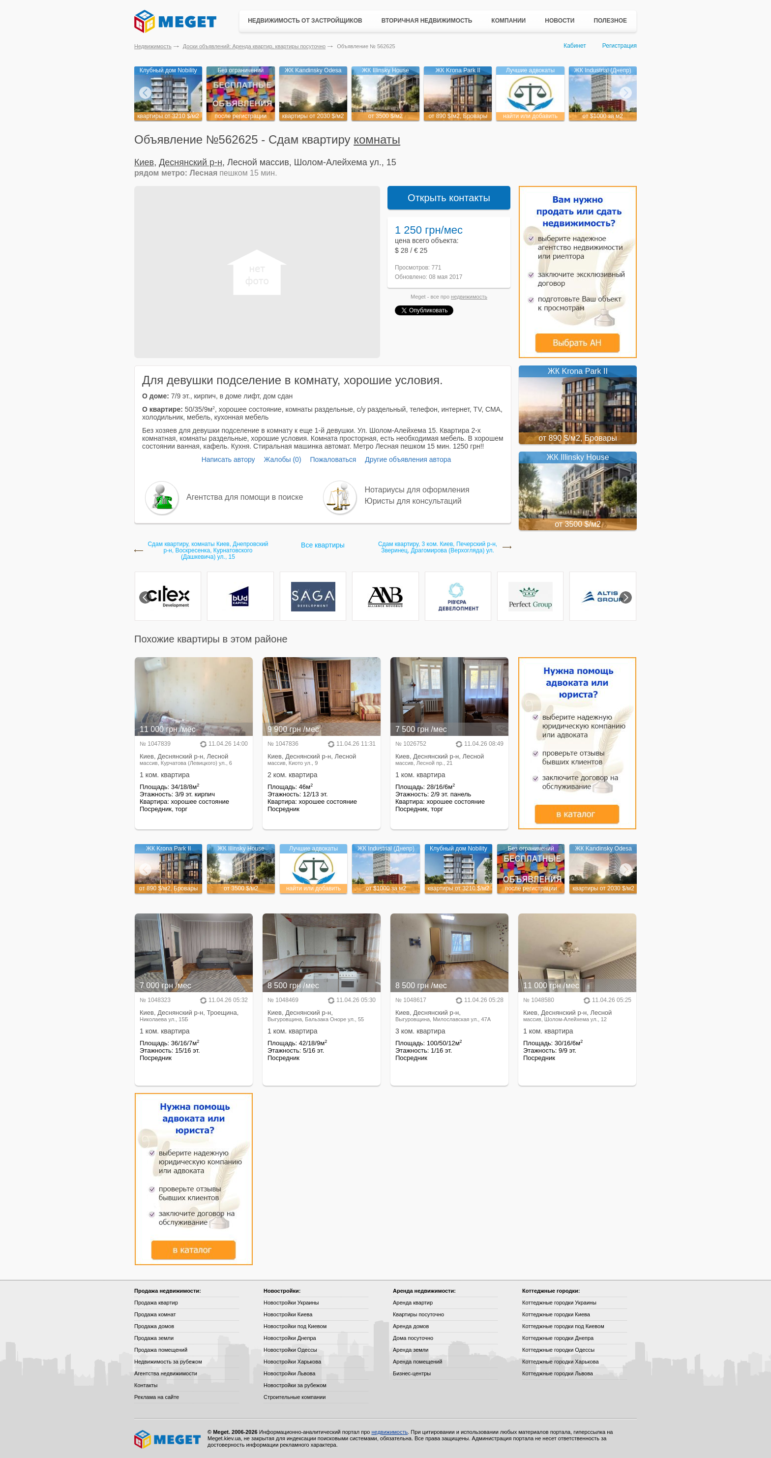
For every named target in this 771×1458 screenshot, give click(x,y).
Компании (508, 20)
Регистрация (619, 45)
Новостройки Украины (291, 1303)
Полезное (610, 20)
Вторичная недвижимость (427, 20)
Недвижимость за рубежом (168, 1362)
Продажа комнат (155, 1314)
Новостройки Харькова (292, 1362)
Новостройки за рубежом (295, 1385)
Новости (559, 20)
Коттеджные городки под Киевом (563, 1326)
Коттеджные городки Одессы (558, 1350)
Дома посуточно (413, 1338)
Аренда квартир (413, 1303)
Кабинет (574, 45)
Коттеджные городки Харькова (560, 1362)
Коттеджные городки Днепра (557, 1338)
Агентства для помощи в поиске (244, 497)
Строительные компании (295, 1397)
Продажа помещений (160, 1350)
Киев (144, 162)
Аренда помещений (417, 1362)
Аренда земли (410, 1350)
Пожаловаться (333, 459)
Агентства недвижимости (165, 1373)
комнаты (377, 139)
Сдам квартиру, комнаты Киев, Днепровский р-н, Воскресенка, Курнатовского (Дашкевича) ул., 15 (208, 550)
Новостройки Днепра (290, 1338)
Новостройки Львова (289, 1373)
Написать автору (228, 459)
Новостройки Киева (288, 1314)
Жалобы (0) (282, 459)
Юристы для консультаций (413, 501)
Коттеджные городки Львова (557, 1373)
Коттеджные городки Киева (556, 1314)
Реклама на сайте (156, 1397)
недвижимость (469, 297)
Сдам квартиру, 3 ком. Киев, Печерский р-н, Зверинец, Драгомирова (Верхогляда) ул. (437, 547)
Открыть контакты (449, 197)
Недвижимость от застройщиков (305, 20)
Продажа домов (154, 1326)
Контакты (146, 1385)
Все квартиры (323, 545)
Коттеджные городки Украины (559, 1303)
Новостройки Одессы (290, 1350)
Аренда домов (411, 1326)
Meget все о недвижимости (168, 1439)
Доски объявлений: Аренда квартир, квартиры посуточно (254, 46)
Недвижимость (153, 46)
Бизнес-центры (412, 1373)
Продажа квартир (156, 1303)
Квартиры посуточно (418, 1314)
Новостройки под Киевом (295, 1326)
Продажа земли (154, 1338)
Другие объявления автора (408, 459)
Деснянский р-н (190, 162)
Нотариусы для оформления (417, 490)
